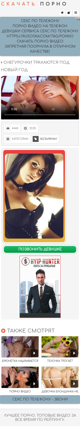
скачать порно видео (40, 41)
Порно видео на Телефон (40, 26)
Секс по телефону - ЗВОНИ (40, 399)
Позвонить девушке (40, 249)
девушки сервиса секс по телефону (40, 31)
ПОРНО (34, 4)
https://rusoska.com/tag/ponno (40, 36)
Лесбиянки (45, 139)
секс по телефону (40, 21)
